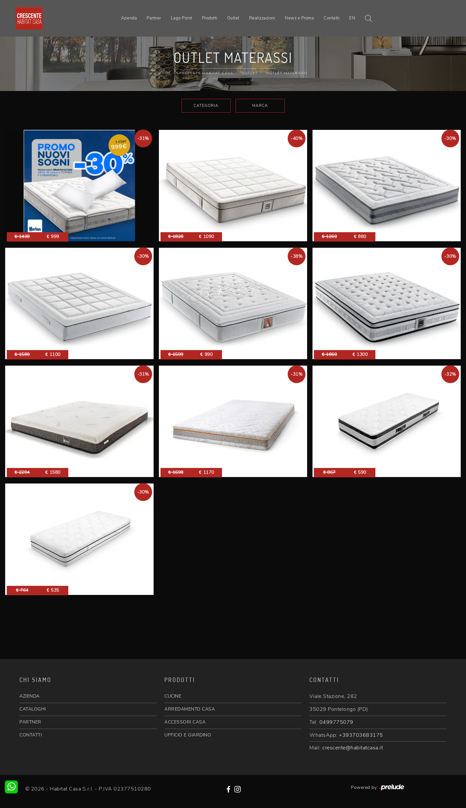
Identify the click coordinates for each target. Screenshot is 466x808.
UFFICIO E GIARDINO (187, 735)
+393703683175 (361, 735)
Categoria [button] (206, 105)
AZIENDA (29, 696)
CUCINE (172, 696)
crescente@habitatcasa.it (352, 747)
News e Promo (299, 18)
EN (352, 18)
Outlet (233, 18)
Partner (154, 18)
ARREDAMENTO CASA (189, 709)
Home (165, 73)
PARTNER (30, 722)
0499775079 (336, 722)
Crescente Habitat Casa (204, 73)
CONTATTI (30, 735)
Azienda (129, 18)
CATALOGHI (32, 709)
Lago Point (181, 18)
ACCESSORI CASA (184, 722)
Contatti (331, 18)
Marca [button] (260, 105)
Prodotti (209, 18)
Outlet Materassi (286, 73)
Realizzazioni (262, 18)
